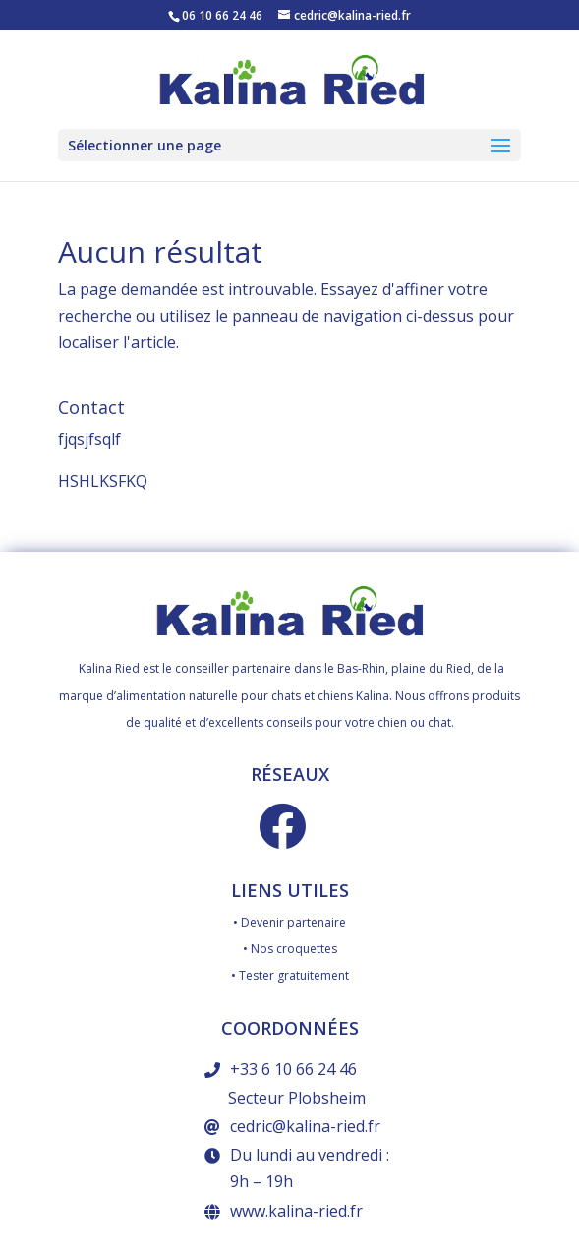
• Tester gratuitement (290, 975)
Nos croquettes (294, 948)
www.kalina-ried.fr (296, 1211)
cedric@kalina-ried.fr (305, 1126)
